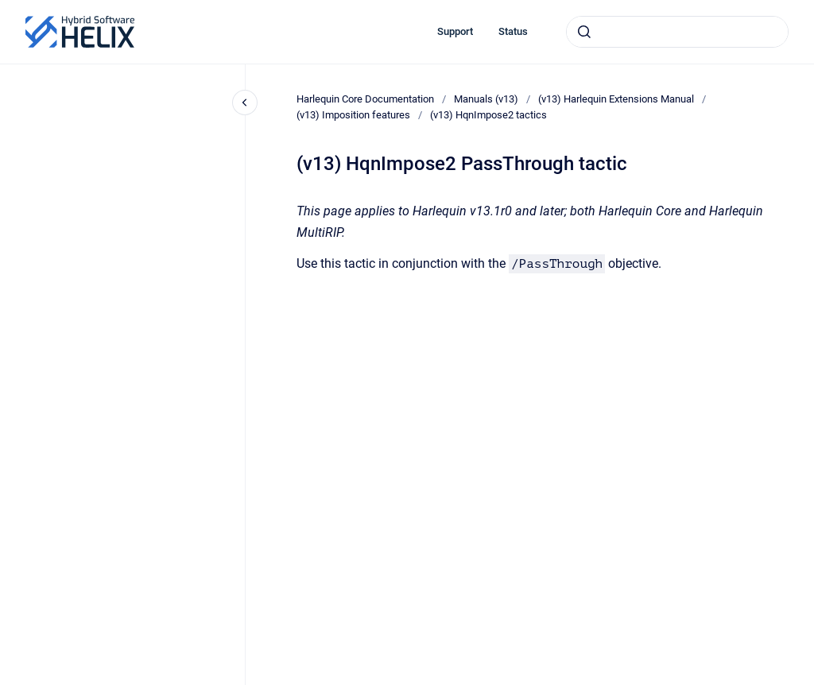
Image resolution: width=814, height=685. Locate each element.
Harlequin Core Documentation (365, 99)
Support (455, 31)
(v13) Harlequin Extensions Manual (616, 99)
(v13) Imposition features (353, 115)
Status (513, 31)
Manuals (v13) (486, 99)
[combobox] (677, 32)
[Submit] (584, 32)
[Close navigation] (245, 102)
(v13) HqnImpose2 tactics (488, 115)
